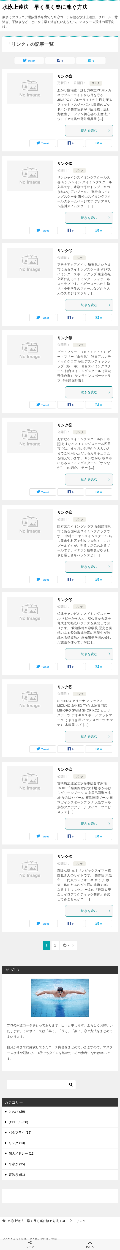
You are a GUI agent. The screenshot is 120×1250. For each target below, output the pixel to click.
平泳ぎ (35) (17, 1164)
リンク (96, 83)
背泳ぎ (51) (17, 1174)
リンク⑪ (64, 251)
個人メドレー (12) (22, 1153)
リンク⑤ (64, 769)
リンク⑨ (64, 425)
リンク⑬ (64, 76)
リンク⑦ (64, 600)
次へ (66, 945)
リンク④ (64, 857)
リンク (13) (17, 1143)
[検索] (41, 1084)
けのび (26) (17, 1111)
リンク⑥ (64, 687)
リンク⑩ (64, 338)
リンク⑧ (64, 512)
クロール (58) (18, 1122)
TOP (37, 1221)
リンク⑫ (64, 164)
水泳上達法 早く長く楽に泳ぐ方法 (44, 6)
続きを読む (96, 130)
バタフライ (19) (20, 1132)
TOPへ (90, 1244)
